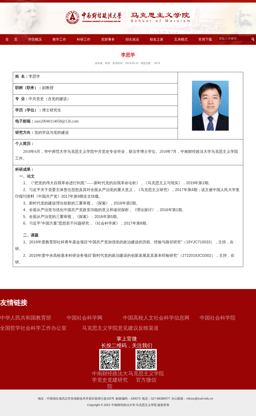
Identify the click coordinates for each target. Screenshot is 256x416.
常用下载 (205, 39)
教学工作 (59, 39)
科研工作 (83, 39)
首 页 (11, 39)
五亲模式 (181, 39)
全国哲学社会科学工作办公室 (33, 328)
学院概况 (35, 39)
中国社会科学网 (84, 318)
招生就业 (132, 39)
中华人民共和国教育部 (25, 318)
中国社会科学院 (218, 318)
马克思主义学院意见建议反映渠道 (120, 328)
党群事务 (108, 39)
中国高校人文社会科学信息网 (156, 318)
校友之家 (156, 39)
